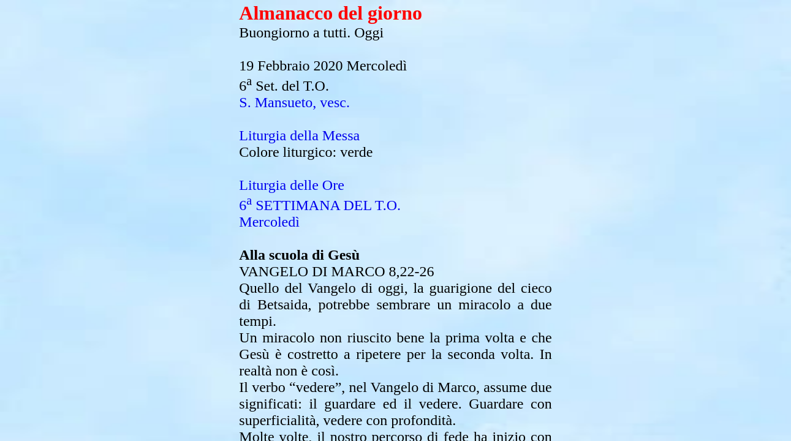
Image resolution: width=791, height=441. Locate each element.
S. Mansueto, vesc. (294, 102)
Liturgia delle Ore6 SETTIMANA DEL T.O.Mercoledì (320, 203)
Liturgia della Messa (299, 135)
